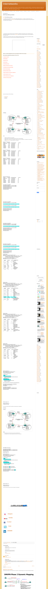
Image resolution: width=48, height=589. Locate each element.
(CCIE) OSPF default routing (40, 166)
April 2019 (38, 82)
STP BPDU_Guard (39, 141)
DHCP (38, 107)
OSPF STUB (38, 126)
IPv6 (37, 119)
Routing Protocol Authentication (40, 135)
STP (37, 140)
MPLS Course (7, 11)
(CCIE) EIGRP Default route (40, 167)
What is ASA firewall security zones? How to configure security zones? (42, 327)
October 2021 (38, 370)
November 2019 (38, 79)
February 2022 (38, 75)
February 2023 (38, 69)
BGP (4, 17)
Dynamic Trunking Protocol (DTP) (41, 109)
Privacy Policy (33, 11)
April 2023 (38, 362)
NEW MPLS (37, 11)
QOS (14, 11)
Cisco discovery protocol (40, 105)
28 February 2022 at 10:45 (8, 563)
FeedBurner (42, 281)
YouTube (11, 517)
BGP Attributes (39, 94)
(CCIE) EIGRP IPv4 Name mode (40, 168)
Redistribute (16, 34)
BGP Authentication (39, 95)
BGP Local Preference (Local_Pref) (8, 65)
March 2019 (38, 83)
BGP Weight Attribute (39, 102)
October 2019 (38, 80)
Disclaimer (25, 11)
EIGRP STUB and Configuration (40, 112)
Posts (38, 220)
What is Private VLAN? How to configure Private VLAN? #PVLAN (42, 296)
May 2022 (38, 74)
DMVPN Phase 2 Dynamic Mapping (7, 569)
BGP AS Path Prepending (42, 314)
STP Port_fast (38, 142)
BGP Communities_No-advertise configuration (10, 72)
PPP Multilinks (38, 130)
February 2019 (38, 84)
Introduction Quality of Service (40, 117)
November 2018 (38, 86)
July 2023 (38, 65)
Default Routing (39, 106)
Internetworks (10, 4)
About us (29, 11)
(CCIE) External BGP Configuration (39, 175)
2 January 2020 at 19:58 (7, 553)
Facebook (9, 521)
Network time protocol (39, 124)
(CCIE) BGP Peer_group (40, 177)
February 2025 (38, 56)
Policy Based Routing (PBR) (40, 129)
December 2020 (38, 78)
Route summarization (39, 133)
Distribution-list (6, 96)
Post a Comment (6, 564)
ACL (37, 90)
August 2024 (38, 353)
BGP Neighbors (6, 58)
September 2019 (38, 375)
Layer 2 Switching (39, 121)
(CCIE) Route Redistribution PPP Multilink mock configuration (40, 169)
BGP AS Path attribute (39, 93)
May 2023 (38, 67)
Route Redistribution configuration (42, 308)
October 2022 (38, 366)
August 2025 (38, 54)
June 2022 (38, 73)
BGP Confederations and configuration (42, 320)
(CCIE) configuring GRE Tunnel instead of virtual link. (40, 178)
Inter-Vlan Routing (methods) (40, 115)
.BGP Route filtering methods (7, 77)
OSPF (38, 125)
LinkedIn (38, 40)
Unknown (6, 555)
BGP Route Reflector (39, 101)
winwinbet (6, 561)
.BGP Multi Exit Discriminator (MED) (8, 67)
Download (11, 11)
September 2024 (38, 58)
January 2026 (38, 52)
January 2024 (38, 357)
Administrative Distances (40, 91)
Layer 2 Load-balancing (39, 120)
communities (13, 19)
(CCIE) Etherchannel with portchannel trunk (40, 170)
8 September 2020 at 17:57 (8, 557)
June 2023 (38, 66)
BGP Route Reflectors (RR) (7, 70)
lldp (37, 122)
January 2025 (38, 57)
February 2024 (38, 62)
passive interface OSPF (39, 128)
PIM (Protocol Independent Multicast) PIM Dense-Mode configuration (42, 333)
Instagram (10, 513)
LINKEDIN (9, 530)
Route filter (6, 543)
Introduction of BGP (39, 116)
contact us (21, 11)
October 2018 (38, 87)
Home (3, 11)
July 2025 (38, 349)
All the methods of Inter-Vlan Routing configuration (43, 303)
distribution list (8, 140)
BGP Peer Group (6, 60)
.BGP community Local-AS (7, 74)
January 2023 (38, 70)
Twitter (9, 526)
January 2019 (38, 379)
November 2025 (38, 53)
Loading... (38, 383)
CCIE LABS (17, 11)
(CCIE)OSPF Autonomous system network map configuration (41, 180)
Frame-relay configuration (40, 164)
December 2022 (38, 71)
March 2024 (38, 61)
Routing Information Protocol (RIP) (41, 134)
